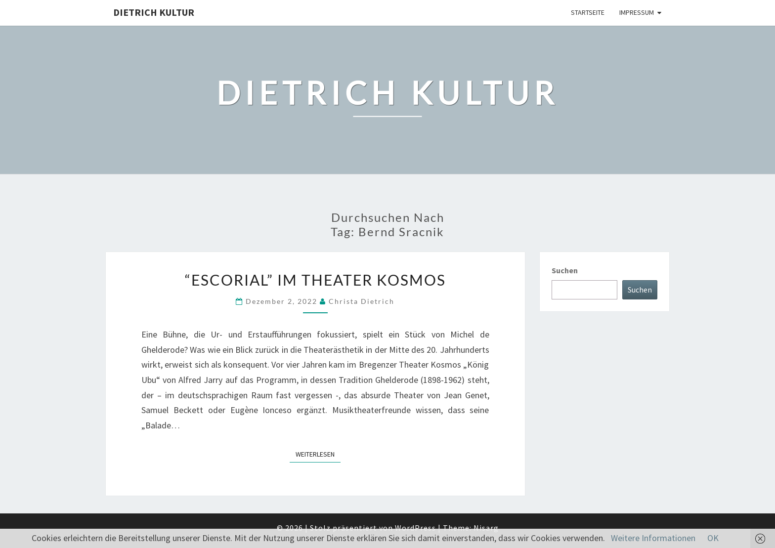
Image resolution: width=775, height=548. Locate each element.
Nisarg (486, 528)
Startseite (587, 12)
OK (713, 538)
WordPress (415, 528)
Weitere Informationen (653, 538)
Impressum (636, 12)
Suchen (565, 270)
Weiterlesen (318, 454)
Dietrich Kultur (153, 12)
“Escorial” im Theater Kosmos (315, 280)
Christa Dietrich (361, 301)
